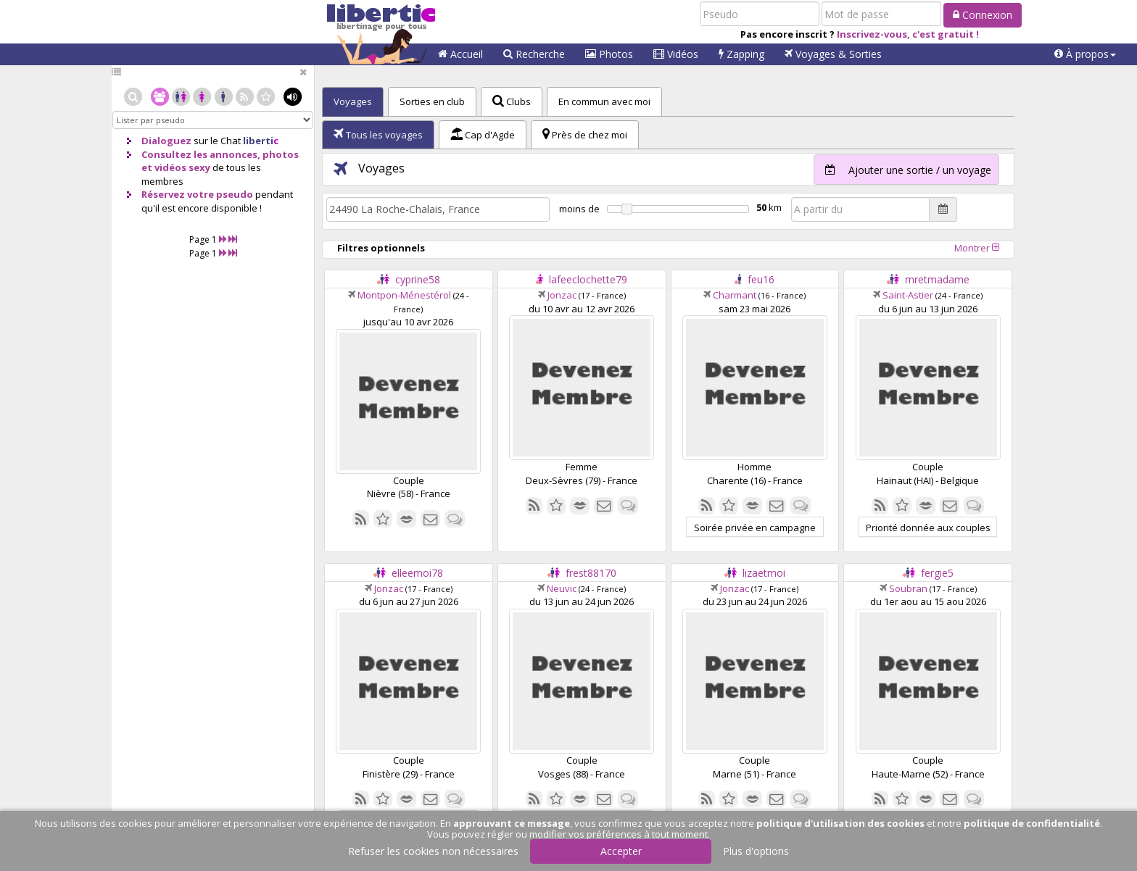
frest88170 (591, 573)
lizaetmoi (764, 573)
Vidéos (675, 54)
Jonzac (561, 294)
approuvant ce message (511, 823)
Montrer (976, 247)
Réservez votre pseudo (197, 194)
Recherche (534, 54)
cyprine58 (417, 279)
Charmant (734, 294)
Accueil (460, 54)
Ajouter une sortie (902, 169)
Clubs (511, 101)
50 (761, 207)
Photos (609, 54)
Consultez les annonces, (200, 154)
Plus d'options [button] (756, 851)
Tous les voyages (378, 134)
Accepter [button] (621, 851)
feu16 (761, 279)
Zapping (741, 54)
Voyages (833, 54)
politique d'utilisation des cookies (840, 823)
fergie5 (937, 573)
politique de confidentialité (1032, 823)
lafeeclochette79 (588, 279)
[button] (1085, 54)
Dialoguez (166, 140)
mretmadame (937, 279)
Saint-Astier (907, 294)
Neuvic (561, 588)
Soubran (908, 588)
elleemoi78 (417, 573)
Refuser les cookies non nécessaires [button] (433, 851)
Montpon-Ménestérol (404, 294)
